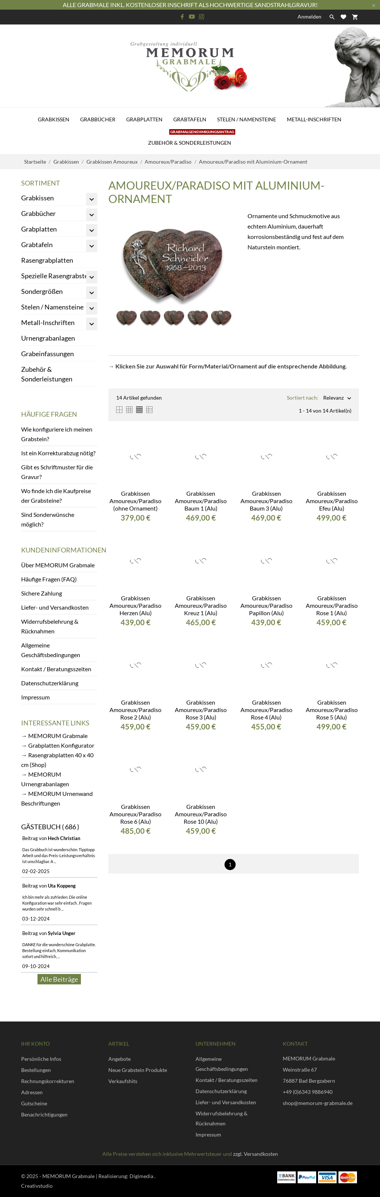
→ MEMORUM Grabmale (54, 735)
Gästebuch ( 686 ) (50, 827)
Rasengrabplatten (47, 260)
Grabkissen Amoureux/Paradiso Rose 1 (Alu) (332, 605)
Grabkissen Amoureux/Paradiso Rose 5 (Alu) (332, 710)
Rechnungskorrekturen (47, 1081)
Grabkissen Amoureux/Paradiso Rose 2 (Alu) (135, 710)
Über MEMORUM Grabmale (58, 564)
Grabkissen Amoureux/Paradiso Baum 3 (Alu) (266, 501)
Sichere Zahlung (41, 593)
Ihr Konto (35, 1043)
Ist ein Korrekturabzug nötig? (58, 452)
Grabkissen (53, 119)
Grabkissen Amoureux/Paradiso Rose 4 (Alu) (266, 710)
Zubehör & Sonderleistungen (191, 138)
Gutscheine (34, 1103)
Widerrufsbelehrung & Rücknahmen (49, 626)
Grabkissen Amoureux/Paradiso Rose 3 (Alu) (201, 710)
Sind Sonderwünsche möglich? (47, 519)
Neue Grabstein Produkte (137, 1070)
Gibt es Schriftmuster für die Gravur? (57, 471)
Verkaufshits (122, 1081)
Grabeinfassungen (47, 354)
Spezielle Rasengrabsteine (59, 276)
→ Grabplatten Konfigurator (57, 745)
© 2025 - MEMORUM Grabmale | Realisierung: (75, 1176)
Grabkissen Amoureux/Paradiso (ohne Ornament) (135, 501)
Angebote (119, 1059)
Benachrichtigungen (44, 1114)
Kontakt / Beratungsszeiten (56, 668)
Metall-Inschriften (314, 119)
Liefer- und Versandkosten (55, 607)
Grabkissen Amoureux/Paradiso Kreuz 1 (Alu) (201, 605)
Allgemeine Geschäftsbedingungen (50, 650)
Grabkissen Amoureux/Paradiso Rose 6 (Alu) (135, 814)
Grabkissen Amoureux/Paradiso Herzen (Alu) (135, 605)
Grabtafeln (189, 119)
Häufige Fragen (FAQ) (49, 579)
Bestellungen (36, 1070)
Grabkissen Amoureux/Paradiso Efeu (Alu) (332, 501)
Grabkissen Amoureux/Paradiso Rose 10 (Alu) (201, 814)
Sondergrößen (42, 291)
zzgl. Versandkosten (255, 1154)
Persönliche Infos (41, 1059)
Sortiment (40, 183)
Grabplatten (144, 119)
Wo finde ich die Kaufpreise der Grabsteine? (56, 495)
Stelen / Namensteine (246, 119)
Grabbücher (97, 119)
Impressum (35, 697)
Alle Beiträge (59, 979)
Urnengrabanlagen (48, 338)
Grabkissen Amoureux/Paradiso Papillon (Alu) (266, 605)
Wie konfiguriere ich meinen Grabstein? (56, 434)
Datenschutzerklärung (49, 682)
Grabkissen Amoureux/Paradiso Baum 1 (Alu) (201, 501)
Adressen (32, 1092)
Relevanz (333, 398)
